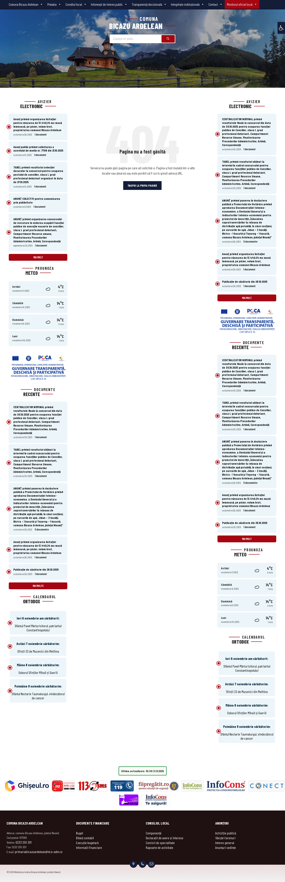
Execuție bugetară (87, 843)
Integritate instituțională (187, 4)
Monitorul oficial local (242, 4)
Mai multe (38, 585)
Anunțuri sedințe (225, 847)
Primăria (54, 4)
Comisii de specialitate (160, 843)
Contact (215, 4)
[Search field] (142, 38)
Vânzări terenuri (225, 838)
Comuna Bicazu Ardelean (26, 4)
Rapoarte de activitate (159, 847)
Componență (153, 833)
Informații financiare (89, 847)
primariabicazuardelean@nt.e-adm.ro (38, 852)
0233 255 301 (24, 842)
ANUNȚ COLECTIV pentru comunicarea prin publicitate (36, 200)
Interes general (224, 843)
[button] (281, 28)
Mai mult (38, 257)
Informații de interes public (109, 4)
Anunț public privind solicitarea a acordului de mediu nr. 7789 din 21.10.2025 (38, 148)
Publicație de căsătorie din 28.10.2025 (36, 569)
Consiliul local (76, 4)
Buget (79, 833)
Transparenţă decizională (149, 4)
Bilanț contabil (85, 838)
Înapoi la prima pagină (142, 185)
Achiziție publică (225, 833)
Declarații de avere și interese (164, 838)
